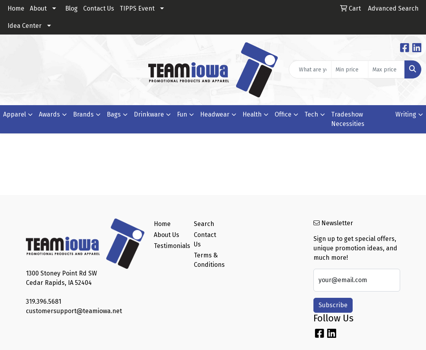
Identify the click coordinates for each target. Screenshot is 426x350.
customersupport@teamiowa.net (74, 311)
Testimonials (169, 246)
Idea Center (24, 25)
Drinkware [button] (149, 114)
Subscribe (333, 305)
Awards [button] (49, 114)
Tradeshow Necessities (347, 119)
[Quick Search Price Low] (349, 69)
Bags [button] (114, 114)
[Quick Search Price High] (386, 69)
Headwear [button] (214, 114)
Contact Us (98, 8)
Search (204, 224)
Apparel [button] (14, 114)
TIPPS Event (137, 8)
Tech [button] (311, 114)
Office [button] (283, 114)
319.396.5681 (43, 301)
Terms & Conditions (209, 260)
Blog (71, 8)
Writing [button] (405, 114)
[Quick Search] (310, 69)
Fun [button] (182, 114)
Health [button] (252, 114)
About (38, 8)
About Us (166, 235)
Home (15, 8)
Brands (83, 114)
